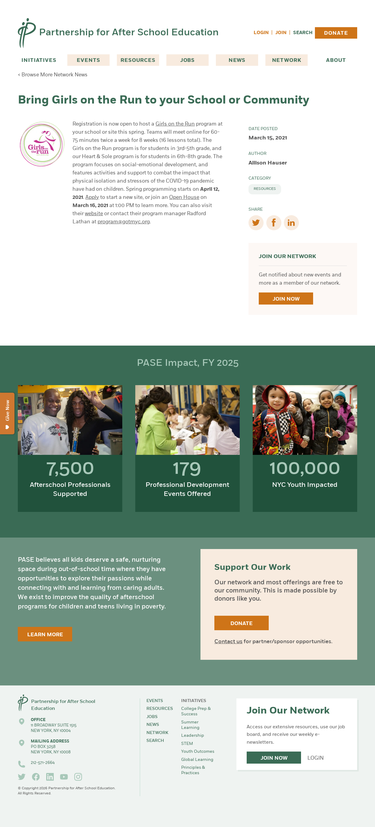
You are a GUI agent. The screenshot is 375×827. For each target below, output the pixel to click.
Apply (92, 197)
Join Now (286, 299)
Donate (336, 33)
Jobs (187, 60)
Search (302, 33)
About (336, 60)
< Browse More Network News (53, 75)
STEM (187, 744)
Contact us (228, 642)
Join (281, 33)
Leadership (192, 735)
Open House (184, 197)
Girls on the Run (175, 124)
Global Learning (197, 760)
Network (286, 60)
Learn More (45, 634)
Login (261, 33)
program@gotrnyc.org (124, 222)
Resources (137, 60)
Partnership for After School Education (129, 33)
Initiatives (38, 60)
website (94, 213)
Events (88, 60)
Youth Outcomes (197, 751)
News (237, 60)
